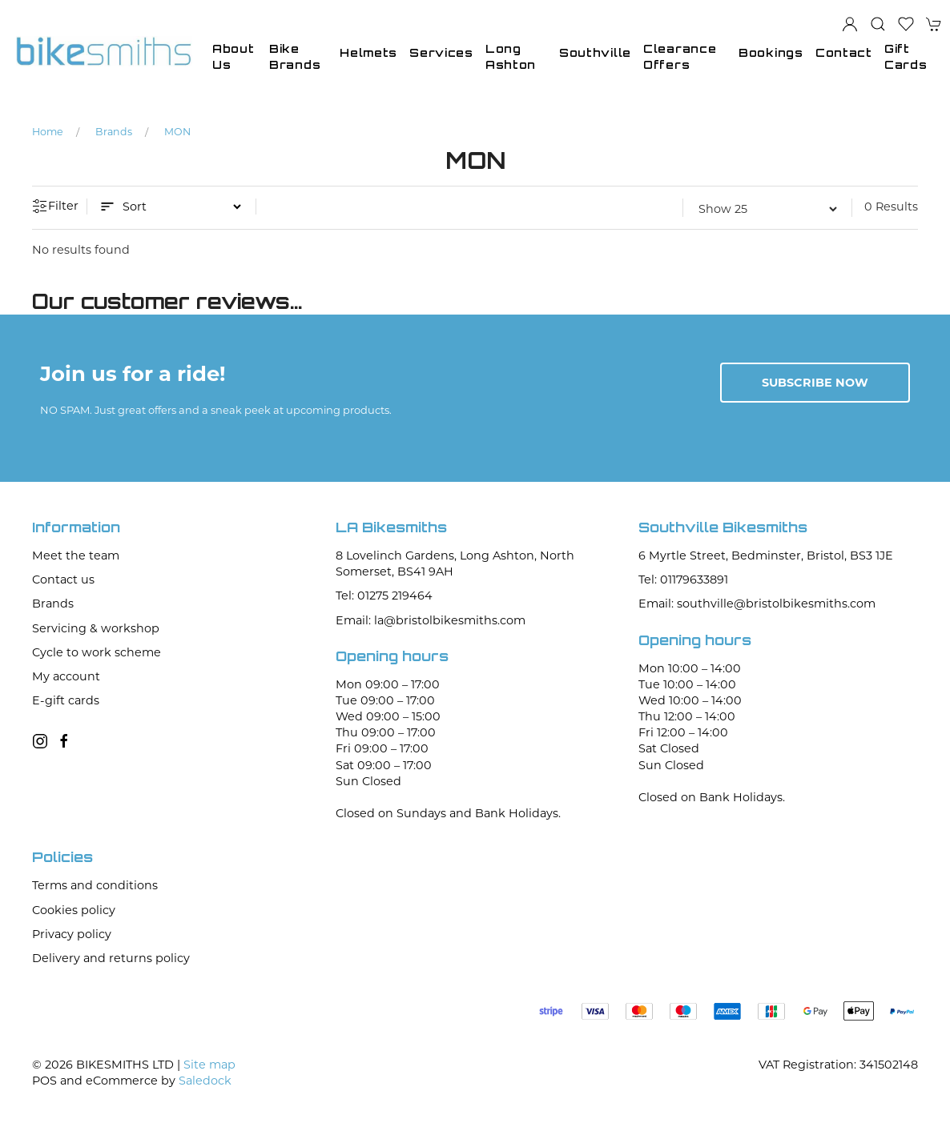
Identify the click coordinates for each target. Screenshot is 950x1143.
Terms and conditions (95, 885)
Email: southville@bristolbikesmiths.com (757, 603)
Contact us (63, 579)
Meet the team (75, 555)
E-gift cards (65, 700)
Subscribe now (815, 382)
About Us (233, 56)
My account (66, 676)
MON (177, 132)
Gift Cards (906, 56)
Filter (55, 207)
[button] (878, 24)
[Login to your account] (850, 24)
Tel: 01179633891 (683, 579)
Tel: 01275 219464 (384, 595)
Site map (209, 1064)
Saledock (205, 1080)
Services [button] (441, 52)
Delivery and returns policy (111, 958)
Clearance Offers (679, 56)
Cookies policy (73, 910)
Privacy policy (71, 934)
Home (47, 132)
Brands (113, 132)
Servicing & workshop (95, 628)
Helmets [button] (368, 52)
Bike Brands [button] (294, 56)
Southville (595, 52)
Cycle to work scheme (96, 652)
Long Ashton (510, 56)
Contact (843, 52)
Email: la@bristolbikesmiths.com (430, 620)
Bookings (771, 52)
